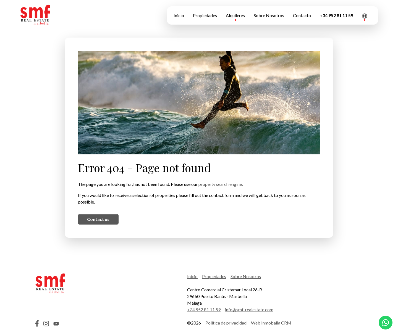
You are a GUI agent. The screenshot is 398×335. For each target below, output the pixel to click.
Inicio (179, 15)
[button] (364, 15)
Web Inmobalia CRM (271, 322)
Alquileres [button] (235, 15)
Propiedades (205, 15)
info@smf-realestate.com (249, 309)
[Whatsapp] (385, 322)
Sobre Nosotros (269, 15)
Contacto (302, 15)
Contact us (98, 219)
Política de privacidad (226, 322)
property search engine (220, 184)
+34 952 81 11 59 (336, 15)
